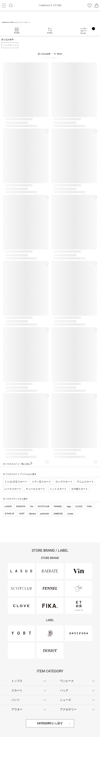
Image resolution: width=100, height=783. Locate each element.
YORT (22, 513)
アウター (16, 709)
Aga (69, 506)
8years (32, 513)
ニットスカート (58, 488)
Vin (31, 506)
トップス (16, 681)
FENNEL (58, 506)
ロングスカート (64, 481)
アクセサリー (68, 709)
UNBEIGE (58, 513)
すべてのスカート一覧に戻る (17, 464)
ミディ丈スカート (41, 481)
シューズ (65, 700)
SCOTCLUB (43, 506)
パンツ (15, 700)
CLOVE (78, 506)
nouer (70, 513)
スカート (16, 690)
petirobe (45, 513)
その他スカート (79, 488)
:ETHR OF (9, 513)
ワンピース (67, 681)
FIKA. (89, 506)
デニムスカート (85, 481)
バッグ (64, 690)
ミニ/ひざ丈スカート (15, 481)
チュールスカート (35, 488)
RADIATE (20, 506)
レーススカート (12, 488)
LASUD (8, 506)
